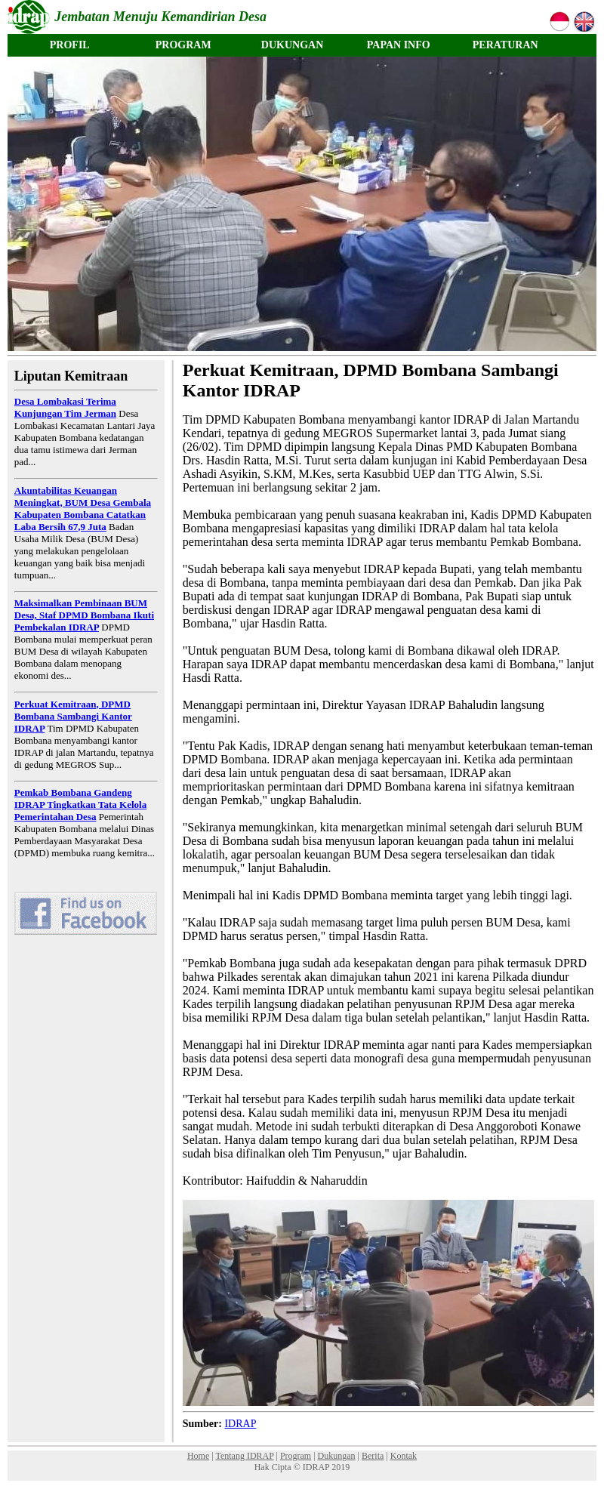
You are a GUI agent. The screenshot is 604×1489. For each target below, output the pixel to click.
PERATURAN (505, 45)
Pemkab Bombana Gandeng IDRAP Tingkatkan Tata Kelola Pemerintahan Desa (80, 804)
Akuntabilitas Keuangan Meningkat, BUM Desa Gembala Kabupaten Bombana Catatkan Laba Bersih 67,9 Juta (82, 508)
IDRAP (240, 1423)
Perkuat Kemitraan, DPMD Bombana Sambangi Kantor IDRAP (73, 716)
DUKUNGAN (292, 45)
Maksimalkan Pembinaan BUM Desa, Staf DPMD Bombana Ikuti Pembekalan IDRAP (84, 615)
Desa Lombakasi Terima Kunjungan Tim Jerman (65, 407)
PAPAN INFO (398, 45)
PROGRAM (183, 45)
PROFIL (70, 45)
